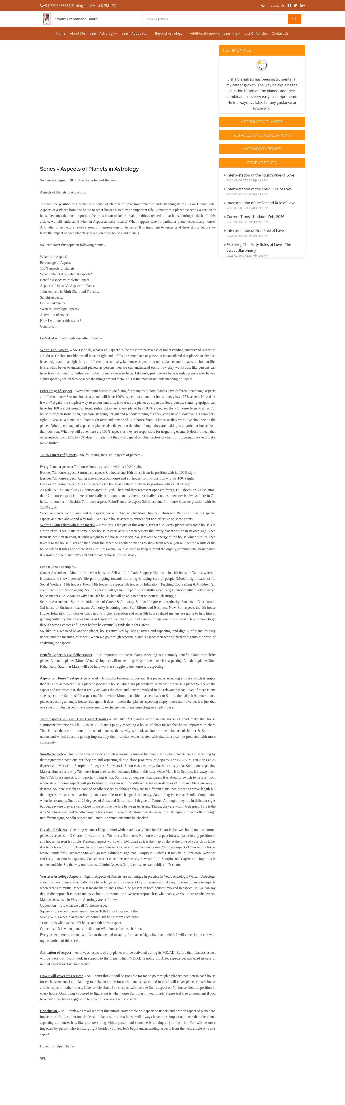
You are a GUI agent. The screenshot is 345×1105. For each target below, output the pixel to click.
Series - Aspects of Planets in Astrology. (90, 169)
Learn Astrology (103, 33)
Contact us (280, 33)
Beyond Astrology (170, 33)
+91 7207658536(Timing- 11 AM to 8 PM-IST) (78, 5)
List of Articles (256, 33)
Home (61, 33)
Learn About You (136, 33)
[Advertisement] (128, 114)
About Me (77, 33)
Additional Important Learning (215, 33)
